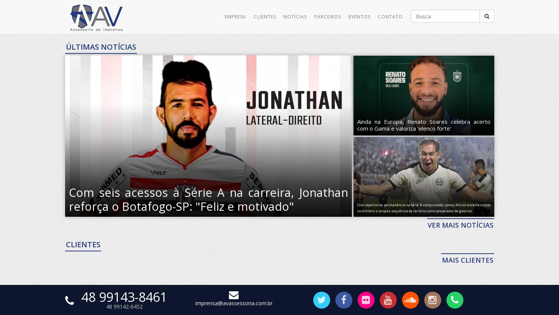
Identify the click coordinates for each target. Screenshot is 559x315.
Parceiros (327, 17)
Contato (390, 17)
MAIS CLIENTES (468, 260)
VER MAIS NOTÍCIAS (461, 225)
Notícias (295, 17)
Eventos (359, 17)
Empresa (235, 17)
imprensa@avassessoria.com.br (234, 300)
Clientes (265, 17)
